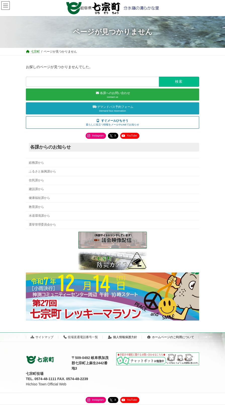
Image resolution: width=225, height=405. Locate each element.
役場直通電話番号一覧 (81, 337)
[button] (112, 122)
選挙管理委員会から (42, 224)
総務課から (36, 162)
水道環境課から (39, 215)
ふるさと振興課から (42, 171)
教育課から (36, 207)
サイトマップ (42, 337)
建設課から (36, 189)
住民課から (36, 180)
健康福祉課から (39, 198)
